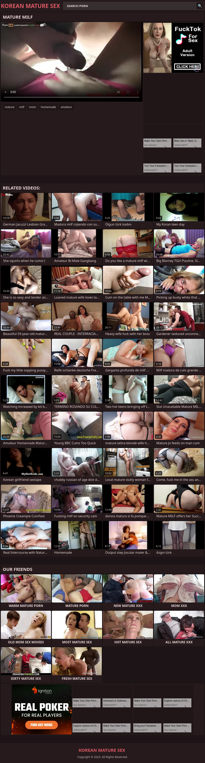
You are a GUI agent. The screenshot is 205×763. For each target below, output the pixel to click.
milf (21, 107)
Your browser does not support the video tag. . (72, 62)
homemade (48, 107)
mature (9, 107)
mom (32, 107)
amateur (66, 107)
